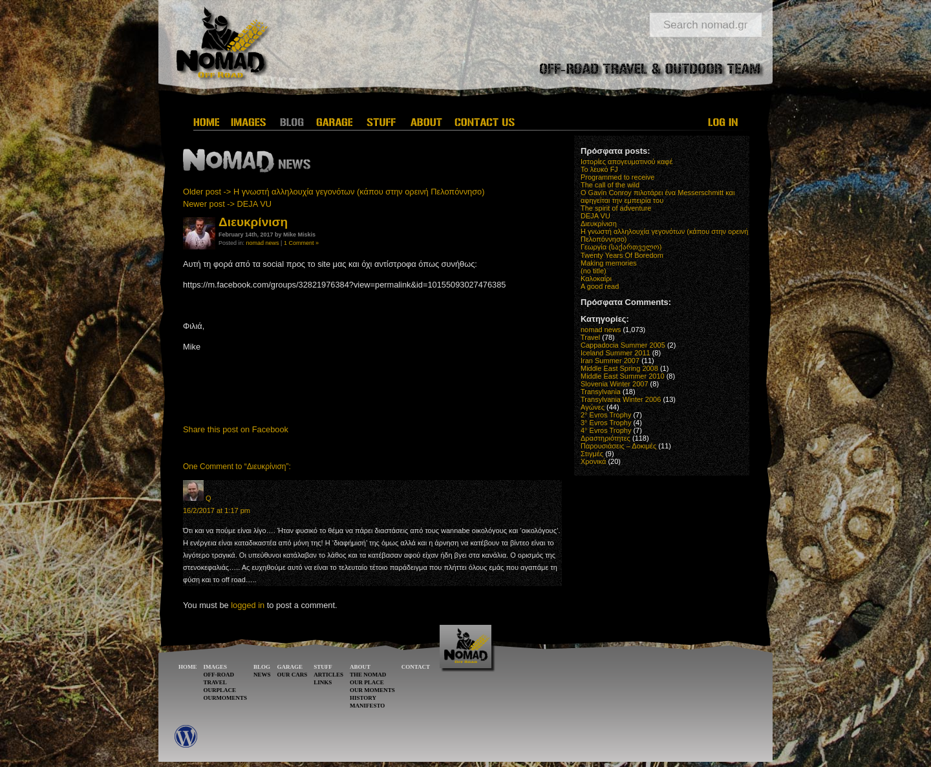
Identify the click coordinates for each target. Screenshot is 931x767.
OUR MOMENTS (372, 690)
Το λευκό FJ (599, 169)
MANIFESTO (367, 705)
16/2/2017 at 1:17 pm (216, 510)
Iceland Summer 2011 (615, 353)
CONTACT (415, 667)
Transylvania (601, 391)
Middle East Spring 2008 (619, 368)
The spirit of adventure (616, 208)
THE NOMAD (368, 674)
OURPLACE (220, 690)
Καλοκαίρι (596, 278)
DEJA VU (595, 216)
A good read (600, 286)
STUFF (323, 667)
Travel (590, 337)
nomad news (262, 243)
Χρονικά (593, 461)
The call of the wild (610, 185)
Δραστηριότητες (605, 438)
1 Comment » (301, 243)
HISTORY (363, 698)
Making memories (609, 263)
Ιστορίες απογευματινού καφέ (626, 161)
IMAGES (216, 667)
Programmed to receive (617, 177)
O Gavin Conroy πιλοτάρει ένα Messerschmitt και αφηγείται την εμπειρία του (657, 196)
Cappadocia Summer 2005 (623, 345)
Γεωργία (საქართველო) (621, 247)
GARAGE (290, 667)
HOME (187, 667)
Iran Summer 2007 (610, 360)
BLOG (261, 667)
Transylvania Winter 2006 (621, 399)
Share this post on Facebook (235, 429)
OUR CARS (292, 674)
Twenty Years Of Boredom (622, 255)
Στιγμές (592, 453)
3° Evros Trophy (606, 422)
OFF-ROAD (219, 674)
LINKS (323, 682)
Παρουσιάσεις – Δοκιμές (618, 446)
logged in (247, 605)
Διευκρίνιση (599, 223)
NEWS (262, 674)
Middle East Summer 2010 (623, 376)
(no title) (593, 271)
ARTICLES (328, 674)
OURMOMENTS (226, 698)
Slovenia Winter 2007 (614, 384)
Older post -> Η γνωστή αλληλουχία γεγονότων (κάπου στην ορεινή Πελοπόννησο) (334, 191)
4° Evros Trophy (606, 430)
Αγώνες (593, 407)
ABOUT (360, 667)
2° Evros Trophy (606, 415)
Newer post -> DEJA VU (227, 204)
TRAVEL (215, 682)
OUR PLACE (367, 682)
